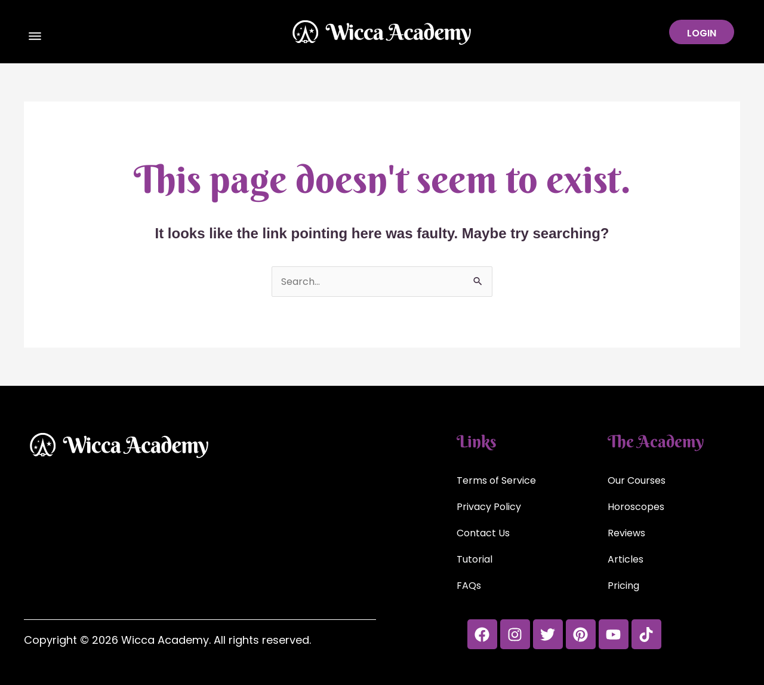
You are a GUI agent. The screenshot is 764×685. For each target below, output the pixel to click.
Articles (625, 559)
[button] (35, 37)
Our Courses (637, 480)
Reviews (626, 533)
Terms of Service (496, 480)
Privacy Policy (489, 507)
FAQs (469, 585)
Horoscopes (636, 507)
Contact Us (483, 533)
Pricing (623, 585)
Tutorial (474, 559)
